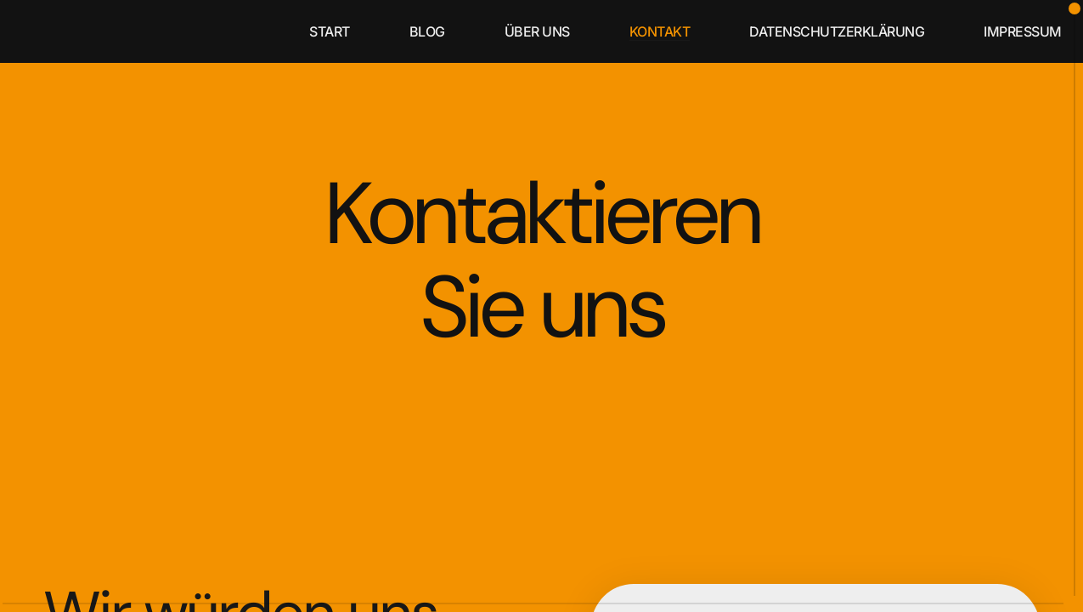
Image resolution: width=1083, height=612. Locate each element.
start (329, 31)
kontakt (660, 31)
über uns (537, 31)
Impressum (1023, 31)
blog (427, 31)
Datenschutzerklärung (836, 31)
